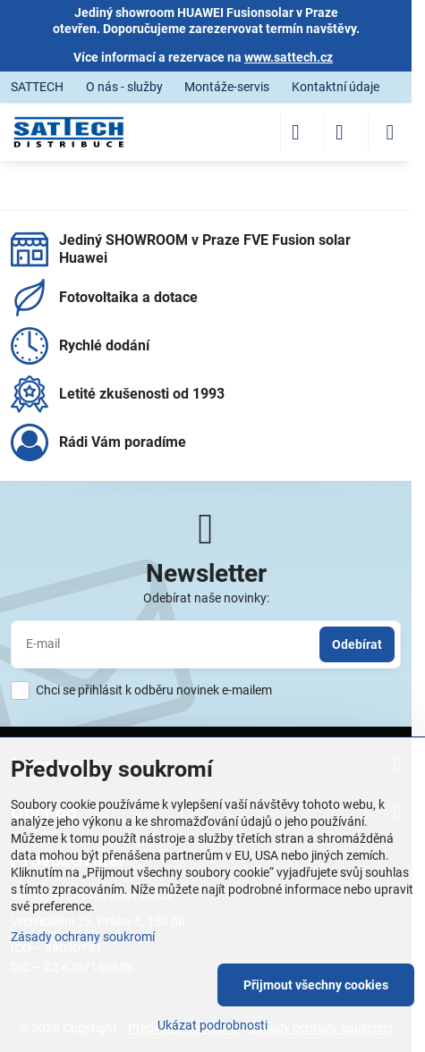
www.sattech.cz (288, 57)
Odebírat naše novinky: (206, 598)
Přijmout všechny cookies (315, 985)
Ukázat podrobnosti (212, 1025)
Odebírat (357, 644)
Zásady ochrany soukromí (83, 937)
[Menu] (390, 132)
